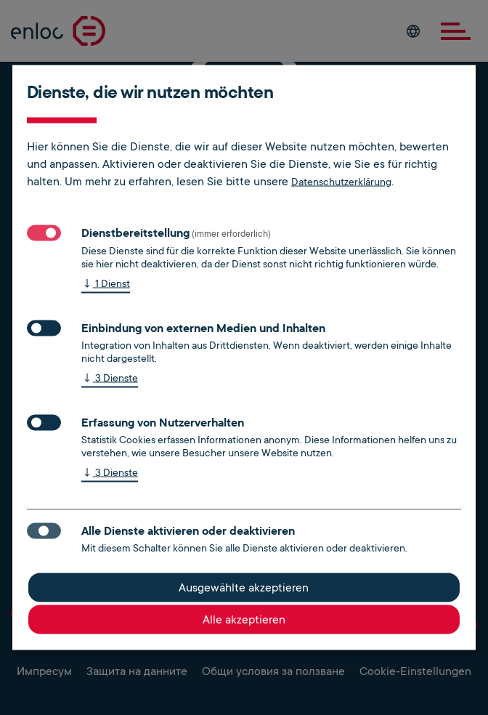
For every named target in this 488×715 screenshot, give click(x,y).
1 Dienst (105, 284)
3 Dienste (109, 379)
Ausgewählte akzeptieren (244, 587)
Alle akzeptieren (244, 619)
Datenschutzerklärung (341, 181)
